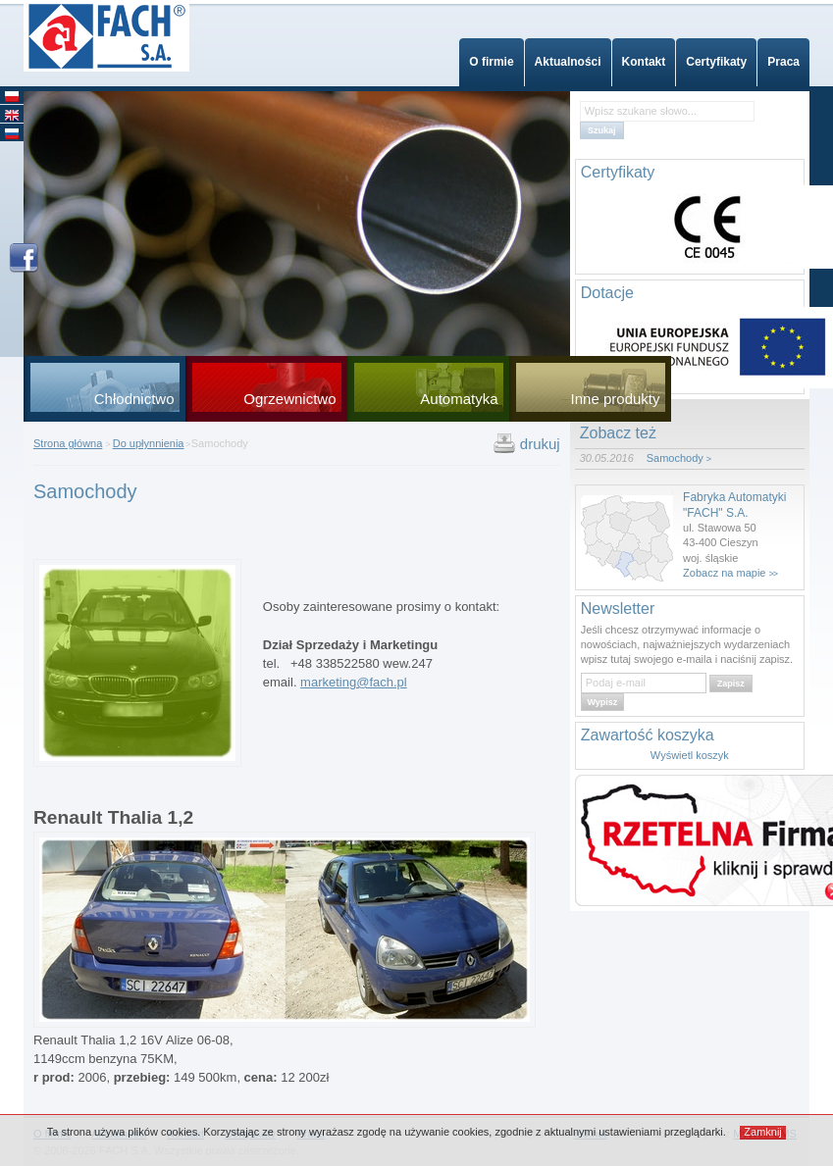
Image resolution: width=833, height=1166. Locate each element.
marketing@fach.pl (353, 682)
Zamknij (763, 1132)
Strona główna (67, 443)
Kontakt (644, 62)
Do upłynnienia (148, 443)
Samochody (675, 458)
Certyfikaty (716, 62)
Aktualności (568, 62)
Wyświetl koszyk (690, 755)
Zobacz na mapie (724, 573)
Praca (783, 62)
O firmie (491, 62)
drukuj (540, 443)
